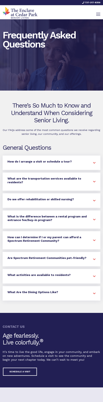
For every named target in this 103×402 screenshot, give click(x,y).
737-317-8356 (91, 2)
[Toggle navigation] (98, 14)
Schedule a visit (19, 371)
